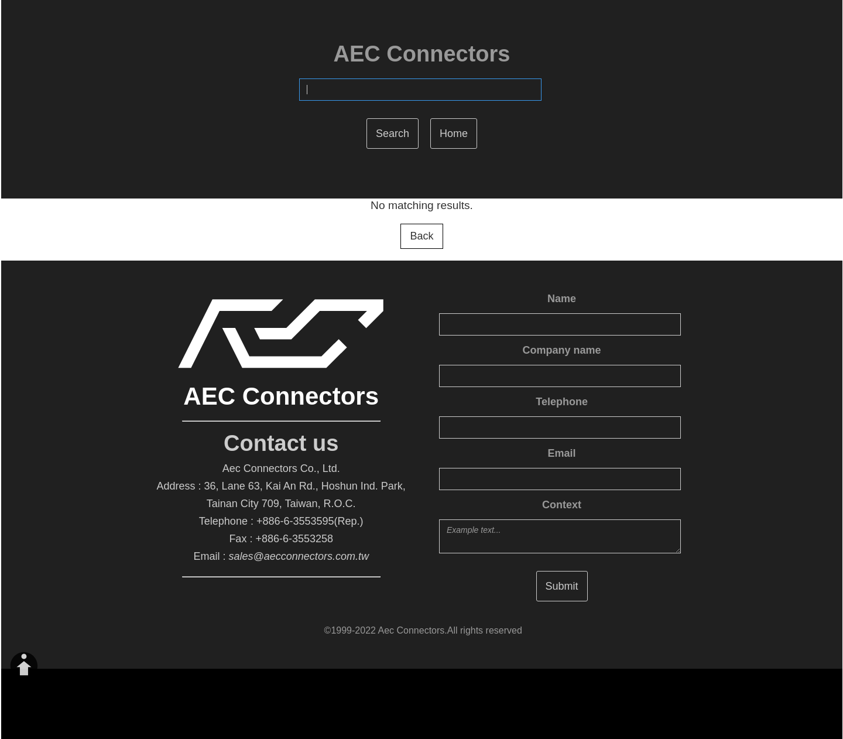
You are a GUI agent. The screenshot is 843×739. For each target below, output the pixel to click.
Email (562, 453)
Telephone (562, 402)
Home (454, 133)
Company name (562, 350)
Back (421, 236)
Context (561, 505)
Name (561, 299)
